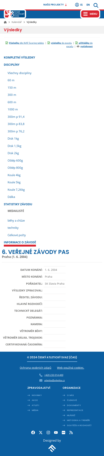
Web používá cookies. (70, 367)
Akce (35, 400)
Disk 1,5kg (14, 146)
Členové (72, 400)
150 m (12, 87)
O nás (70, 395)
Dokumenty (74, 405)
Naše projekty (55, 4)
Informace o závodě (20, 242)
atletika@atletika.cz (54, 380)
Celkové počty (17, 235)
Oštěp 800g (15, 167)
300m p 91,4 (16, 117)
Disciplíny (11, 64)
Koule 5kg (14, 182)
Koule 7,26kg (16, 189)
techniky (13, 228)
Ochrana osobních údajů (35, 367)
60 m (11, 80)
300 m (12, 95)
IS (79, 4)
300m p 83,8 (16, 124)
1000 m (13, 109)
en (88, 5)
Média (35, 410)
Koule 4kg (14, 175)
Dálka (11, 197)
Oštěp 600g (15, 160)
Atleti (35, 405)
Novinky (37, 395)
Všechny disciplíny (20, 73)
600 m (12, 102)
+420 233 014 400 (53, 375)
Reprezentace (75, 410)
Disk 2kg (13, 153)
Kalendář (17, 22)
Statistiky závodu (18, 204)
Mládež (71, 415)
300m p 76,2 (16, 131)
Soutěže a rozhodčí (79, 425)
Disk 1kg (13, 138)
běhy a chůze (16, 220)
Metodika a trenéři (78, 420)
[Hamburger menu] (90, 13)
